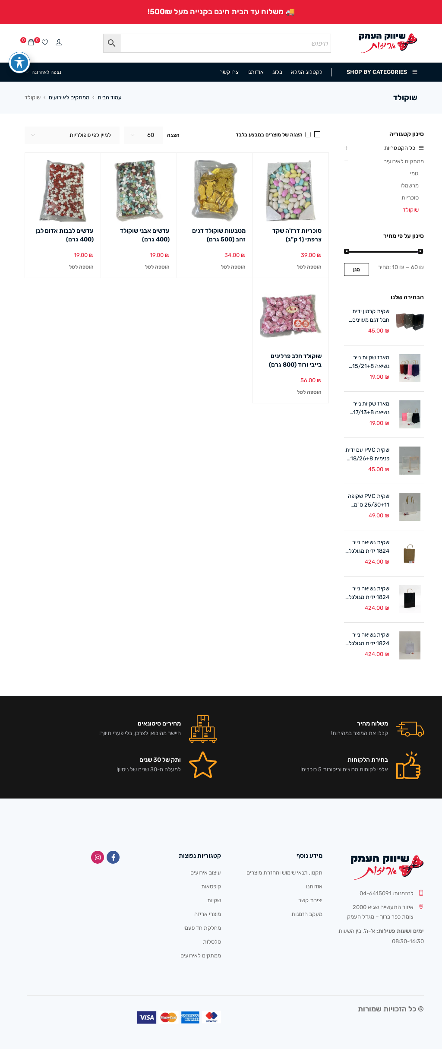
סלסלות (212, 941)
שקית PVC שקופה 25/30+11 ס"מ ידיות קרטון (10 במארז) (368, 501)
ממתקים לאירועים (69, 97)
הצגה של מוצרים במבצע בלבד (273, 135)
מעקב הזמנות (306, 914)
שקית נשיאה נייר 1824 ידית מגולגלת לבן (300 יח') (367, 639)
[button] (309, 266)
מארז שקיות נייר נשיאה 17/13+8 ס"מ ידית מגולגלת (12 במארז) (369, 408)
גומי (414, 173)
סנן (356, 269)
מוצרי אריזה (207, 914)
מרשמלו (410, 185)
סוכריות (410, 197)
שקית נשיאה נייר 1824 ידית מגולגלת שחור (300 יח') (367, 593)
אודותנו (314, 886)
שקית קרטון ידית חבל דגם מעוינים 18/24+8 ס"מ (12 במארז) (368, 316)
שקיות (214, 900)
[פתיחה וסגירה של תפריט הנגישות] (19, 60)
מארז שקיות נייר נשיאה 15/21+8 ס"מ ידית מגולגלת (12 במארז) (369, 362)
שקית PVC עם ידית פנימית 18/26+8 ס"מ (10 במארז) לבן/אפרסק (367, 455)
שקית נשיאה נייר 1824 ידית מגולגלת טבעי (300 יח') (367, 547)
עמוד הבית (110, 97)
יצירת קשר (310, 900)
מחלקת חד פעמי (202, 928)
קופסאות (211, 886)
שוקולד (411, 209)
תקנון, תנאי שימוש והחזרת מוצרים (284, 872)
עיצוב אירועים (205, 872)
